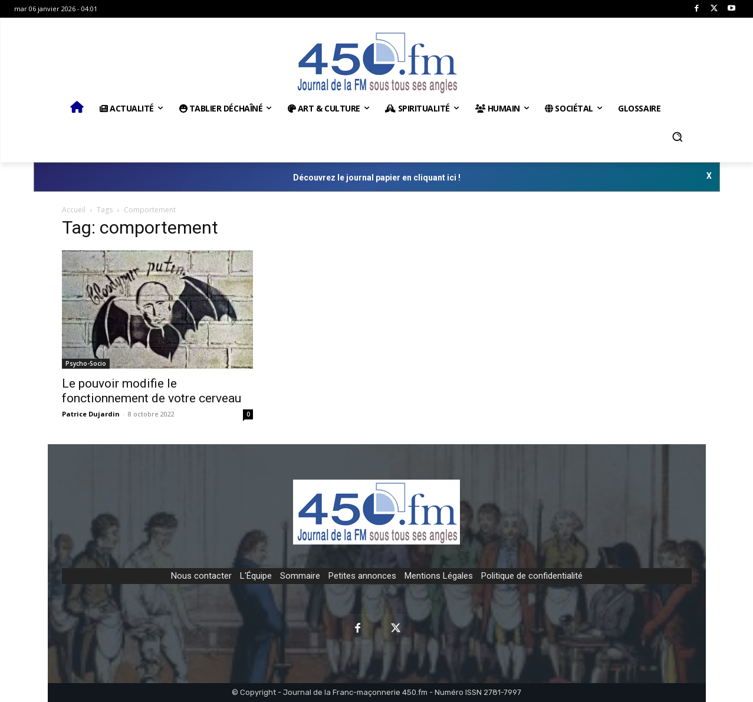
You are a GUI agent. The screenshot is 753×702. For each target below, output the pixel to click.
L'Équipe (256, 575)
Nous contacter (201, 575)
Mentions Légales (439, 575)
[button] (677, 137)
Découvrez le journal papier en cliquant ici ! (377, 177)
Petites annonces (362, 575)
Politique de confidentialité (532, 575)
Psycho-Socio (85, 363)
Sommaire (300, 575)
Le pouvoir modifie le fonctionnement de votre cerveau (151, 390)
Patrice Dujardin (91, 413)
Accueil (74, 210)
